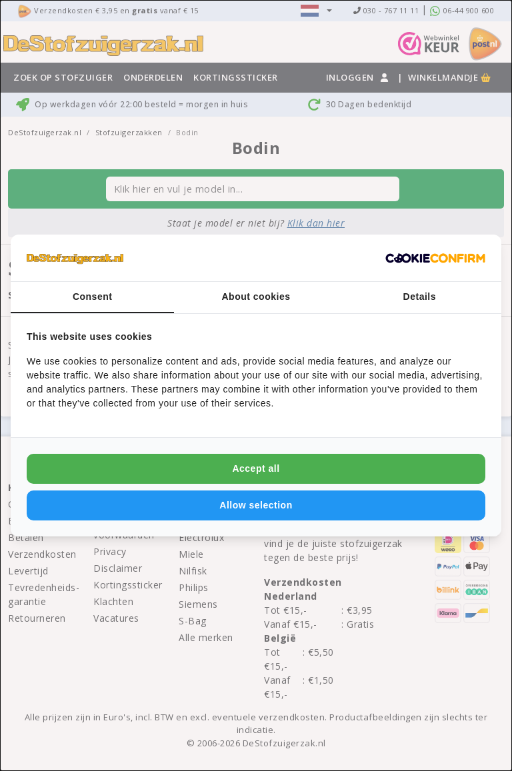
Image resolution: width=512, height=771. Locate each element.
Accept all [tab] (255, 468)
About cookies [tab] (256, 296)
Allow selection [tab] (255, 505)
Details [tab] (419, 296)
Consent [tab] (93, 296)
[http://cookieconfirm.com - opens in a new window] (435, 258)
